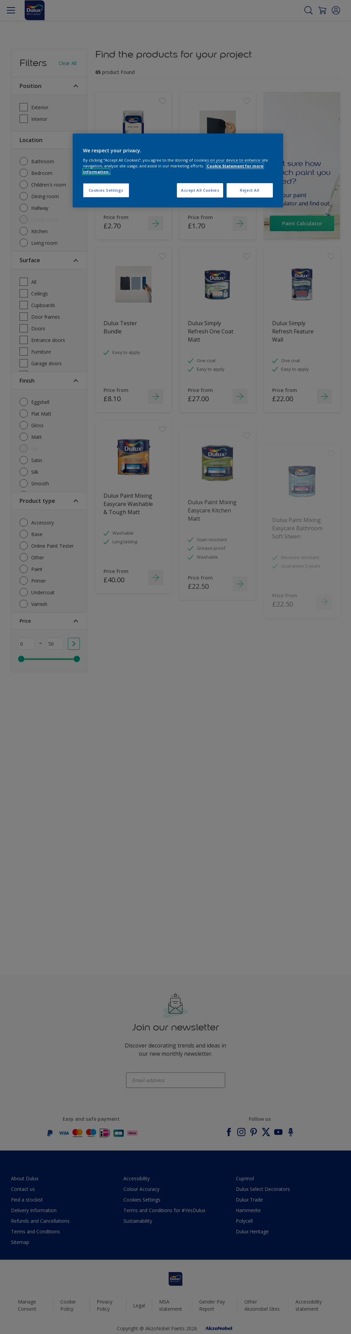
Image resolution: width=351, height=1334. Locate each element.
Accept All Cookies (200, 190)
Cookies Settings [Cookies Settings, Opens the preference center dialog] (106, 190)
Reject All (249, 190)
